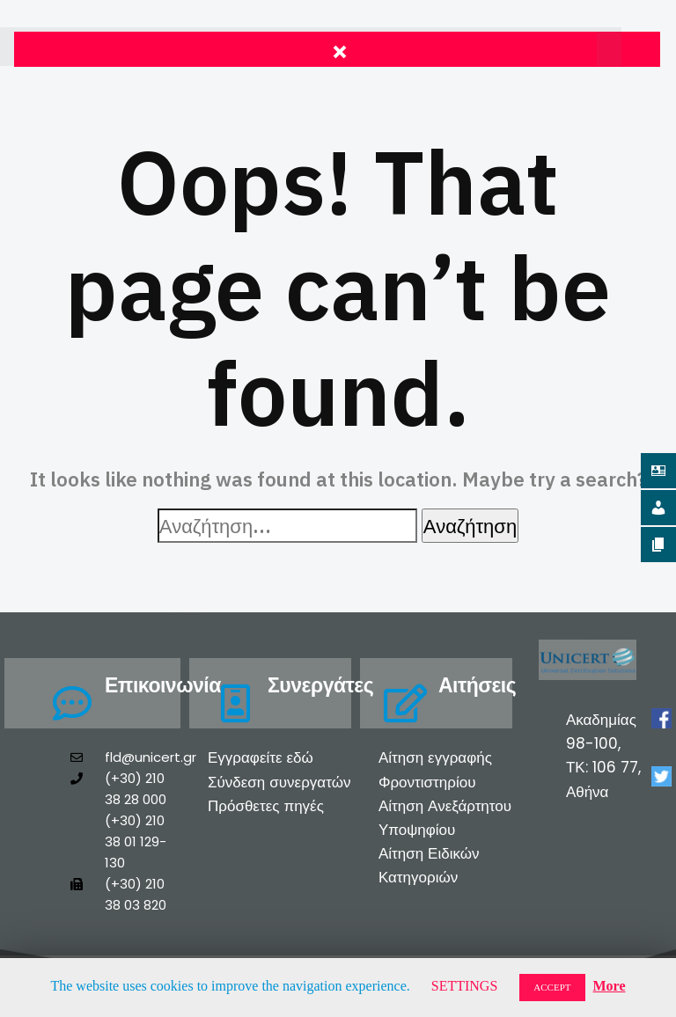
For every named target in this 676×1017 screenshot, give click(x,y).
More (609, 985)
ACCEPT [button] (551, 987)
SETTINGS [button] (464, 985)
